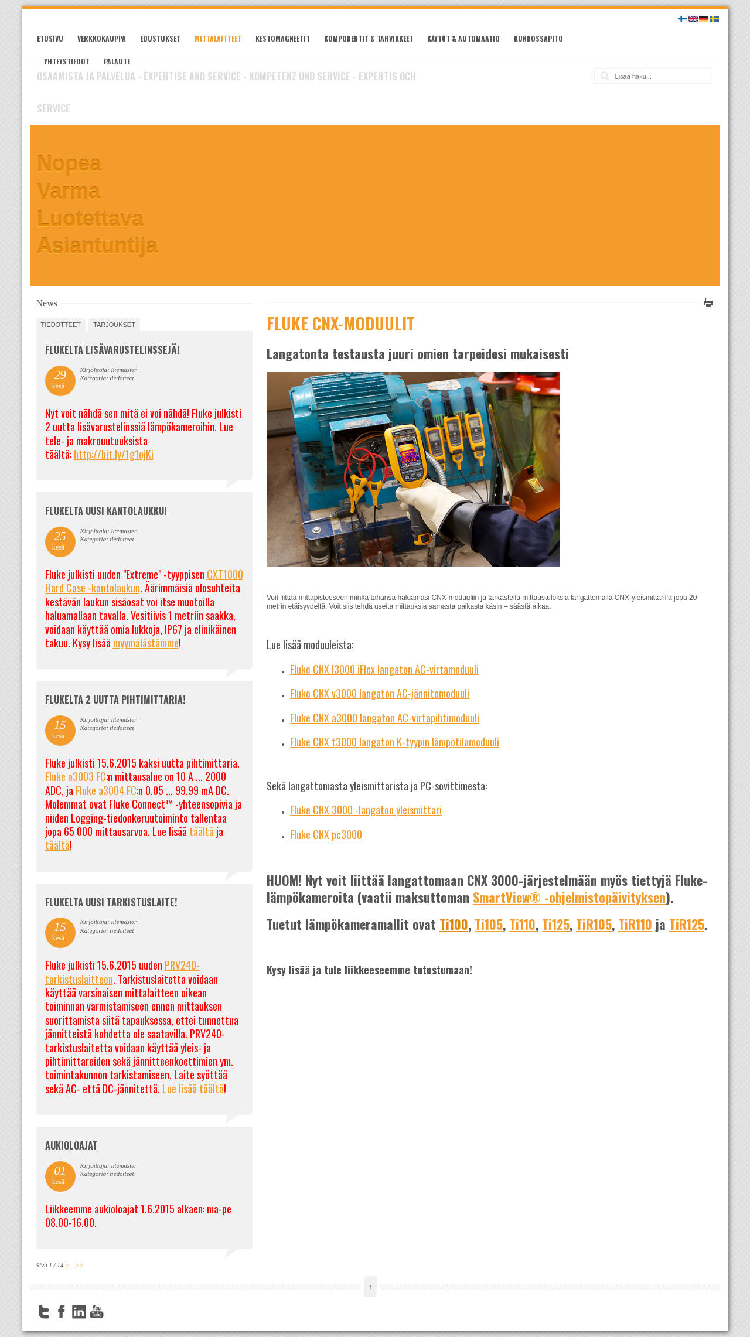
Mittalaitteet (218, 38)
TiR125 (686, 924)
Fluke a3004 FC (106, 790)
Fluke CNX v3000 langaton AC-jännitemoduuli (379, 693)
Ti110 (522, 924)
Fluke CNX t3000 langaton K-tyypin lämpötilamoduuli (394, 741)
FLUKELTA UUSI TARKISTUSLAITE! (111, 902)
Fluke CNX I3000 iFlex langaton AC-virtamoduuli (384, 669)
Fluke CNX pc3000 (326, 834)
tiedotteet (61, 324)
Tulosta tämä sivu (706, 302)
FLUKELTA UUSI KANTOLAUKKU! (105, 511)
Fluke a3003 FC (75, 776)
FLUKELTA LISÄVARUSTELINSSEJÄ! (112, 350)
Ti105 (489, 924)
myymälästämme (146, 642)
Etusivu (50, 38)
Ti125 (556, 924)
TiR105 (594, 924)
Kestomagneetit (282, 38)
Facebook (61, 1312)
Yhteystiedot (67, 61)
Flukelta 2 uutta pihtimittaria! (115, 700)
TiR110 (635, 924)
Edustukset (160, 38)
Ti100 (453, 924)
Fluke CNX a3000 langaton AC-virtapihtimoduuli (384, 717)
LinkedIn (79, 1312)
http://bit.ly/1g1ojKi (114, 454)
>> (78, 1264)
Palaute (117, 61)
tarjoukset (114, 324)
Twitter (44, 1312)
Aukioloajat (71, 1145)
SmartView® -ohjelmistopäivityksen (569, 897)
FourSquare (114, 1312)
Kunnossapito (538, 38)
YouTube (97, 1312)
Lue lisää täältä (193, 1088)
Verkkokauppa (101, 38)
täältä (201, 831)
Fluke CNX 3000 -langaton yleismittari (366, 809)
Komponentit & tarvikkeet (368, 38)
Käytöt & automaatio (463, 38)
